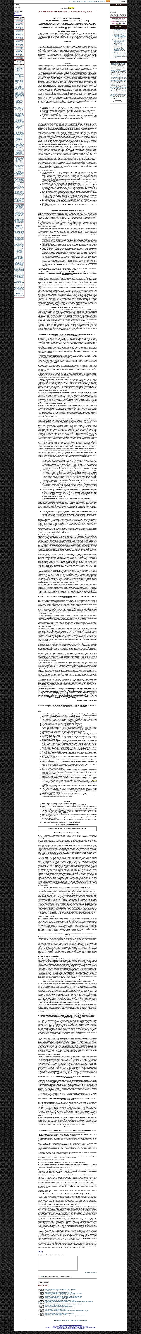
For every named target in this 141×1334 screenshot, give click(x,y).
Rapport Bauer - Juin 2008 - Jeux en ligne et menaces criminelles (19, 248)
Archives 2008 (19, 44)
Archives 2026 (19, 18)
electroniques (115, 23)
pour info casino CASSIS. (117, 66)
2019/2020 (19, 63)
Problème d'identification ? (18, 14)
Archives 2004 (19, 50)
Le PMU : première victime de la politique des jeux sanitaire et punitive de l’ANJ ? (63, 1300)
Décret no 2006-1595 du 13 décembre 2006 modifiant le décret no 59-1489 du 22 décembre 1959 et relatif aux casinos (19, 285)
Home (70, 1)
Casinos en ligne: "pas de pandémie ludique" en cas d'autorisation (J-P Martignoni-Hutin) (65, 1318)
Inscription (16, 12)
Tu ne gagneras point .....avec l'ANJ (53, 1314)
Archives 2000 (19, 55)
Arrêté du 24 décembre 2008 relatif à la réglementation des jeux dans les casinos (19, 243)
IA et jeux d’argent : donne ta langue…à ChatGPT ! (56, 1301)
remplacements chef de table (117, 84)
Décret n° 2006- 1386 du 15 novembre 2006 (19, 291)
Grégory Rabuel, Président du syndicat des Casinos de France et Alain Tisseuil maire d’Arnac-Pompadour (120, 31)
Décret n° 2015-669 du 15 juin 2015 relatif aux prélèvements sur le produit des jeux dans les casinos (19, 79)
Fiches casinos (79, 1)
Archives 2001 (19, 54)
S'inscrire (42, 1279)
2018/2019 (19, 61)
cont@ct (103, 1)
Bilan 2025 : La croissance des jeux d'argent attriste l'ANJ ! (58, 1293)
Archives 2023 (19, 23)
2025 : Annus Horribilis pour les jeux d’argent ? (55, 1312)
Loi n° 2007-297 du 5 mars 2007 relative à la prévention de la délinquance (19, 279)
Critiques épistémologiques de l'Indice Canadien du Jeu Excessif (59, 1297)
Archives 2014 (19, 35)
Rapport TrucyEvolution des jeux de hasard (19, 295)
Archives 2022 (19, 24)
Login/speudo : (17, 4)
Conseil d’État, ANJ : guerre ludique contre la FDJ (56, 1308)
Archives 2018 (19, 30)
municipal (119, 21)
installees (121, 19)
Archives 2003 (19, 51)
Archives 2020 (19, 27)
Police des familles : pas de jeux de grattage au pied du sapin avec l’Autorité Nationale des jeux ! (67, 1313)
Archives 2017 (19, 31)
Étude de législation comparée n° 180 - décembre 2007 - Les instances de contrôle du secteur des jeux (19, 268)
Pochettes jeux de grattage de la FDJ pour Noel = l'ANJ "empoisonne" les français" (64, 1296)
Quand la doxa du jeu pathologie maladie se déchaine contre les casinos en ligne (63, 1299)
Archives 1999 (19, 57)
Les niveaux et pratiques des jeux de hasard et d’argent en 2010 (19, 188)
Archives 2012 (19, 38)
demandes (122, 23)
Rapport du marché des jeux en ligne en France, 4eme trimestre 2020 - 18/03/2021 (19, 68)
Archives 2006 (19, 47)
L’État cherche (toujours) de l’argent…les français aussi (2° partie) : (60, 1303)
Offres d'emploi (91, 1)
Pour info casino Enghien (117, 73)
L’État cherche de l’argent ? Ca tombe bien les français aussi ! (59, 1309)
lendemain (118, 24)
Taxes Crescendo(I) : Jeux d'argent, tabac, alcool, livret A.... (58, 1295)
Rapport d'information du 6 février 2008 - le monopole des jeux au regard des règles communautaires (19, 262)
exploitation (114, 21)
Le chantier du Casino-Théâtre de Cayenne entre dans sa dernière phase (120, 36)
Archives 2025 (19, 20)
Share (40, 1251)
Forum (73, 1)
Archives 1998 (19, 58)
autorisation (116, 19)
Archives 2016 (19, 33)
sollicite (124, 21)
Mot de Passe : (17, 7)
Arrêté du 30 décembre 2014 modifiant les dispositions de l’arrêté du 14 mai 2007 (19, 103)
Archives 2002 (19, 53)
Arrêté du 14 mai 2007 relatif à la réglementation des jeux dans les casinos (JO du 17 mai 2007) (19, 274)
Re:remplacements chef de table (118, 77)
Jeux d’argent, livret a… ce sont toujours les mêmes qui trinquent (59, 1310)
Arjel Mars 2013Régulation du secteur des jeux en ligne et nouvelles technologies (19, 141)
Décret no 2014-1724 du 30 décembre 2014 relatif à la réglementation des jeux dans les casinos (19, 120)
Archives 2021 (19, 26)
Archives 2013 (19, 37)
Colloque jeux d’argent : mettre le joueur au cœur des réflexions (59, 1316)
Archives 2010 (19, 41)
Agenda (85, 1)
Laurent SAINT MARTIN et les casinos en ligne (55, 1317)
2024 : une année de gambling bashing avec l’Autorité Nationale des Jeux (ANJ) (63, 1306)
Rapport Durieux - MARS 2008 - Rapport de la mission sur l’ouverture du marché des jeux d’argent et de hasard (19, 255)
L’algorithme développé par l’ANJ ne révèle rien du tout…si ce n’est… (61, 1292)
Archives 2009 (19, 43)
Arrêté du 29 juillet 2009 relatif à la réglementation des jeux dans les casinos (19, 229)
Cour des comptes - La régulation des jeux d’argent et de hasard (19, 73)
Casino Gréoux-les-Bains (118, 18)
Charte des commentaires (91, 1275)
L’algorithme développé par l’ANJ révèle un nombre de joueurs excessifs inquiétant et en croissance (120, 54)
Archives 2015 (19, 34)
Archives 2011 (19, 40)
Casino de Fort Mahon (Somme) (118, 90)
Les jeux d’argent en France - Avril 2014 (19, 124)
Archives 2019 (19, 28)
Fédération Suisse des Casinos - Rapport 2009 (19, 225)
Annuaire (98, 1)
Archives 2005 (19, 48)
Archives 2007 (19, 45)
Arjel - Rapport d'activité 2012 (19, 136)
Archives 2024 (19, 21)
